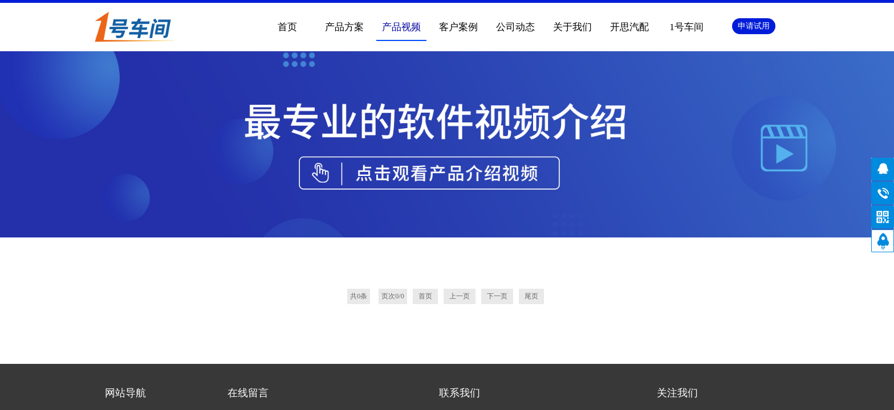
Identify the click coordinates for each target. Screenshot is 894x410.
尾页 (531, 110)
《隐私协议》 (314, 325)
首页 (287, 27)
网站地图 (516, 391)
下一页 (497, 110)
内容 (314, 292)
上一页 (459, 110)
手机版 (477, 391)
